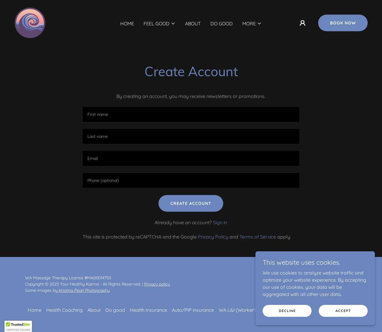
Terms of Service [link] (257, 237)
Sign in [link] (220, 222)
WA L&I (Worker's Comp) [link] (246, 310)
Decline (287, 310)
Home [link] (127, 24)
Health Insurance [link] (148, 310)
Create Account (190, 203)
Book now (343, 23)
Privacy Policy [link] (213, 237)
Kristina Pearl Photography (84, 290)
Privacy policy (157, 284)
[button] (159, 23)
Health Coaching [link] (64, 310)
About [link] (193, 24)
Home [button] (34, 310)
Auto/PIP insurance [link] (193, 310)
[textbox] (191, 114)
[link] (30, 22)
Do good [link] (221, 24)
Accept (343, 310)
